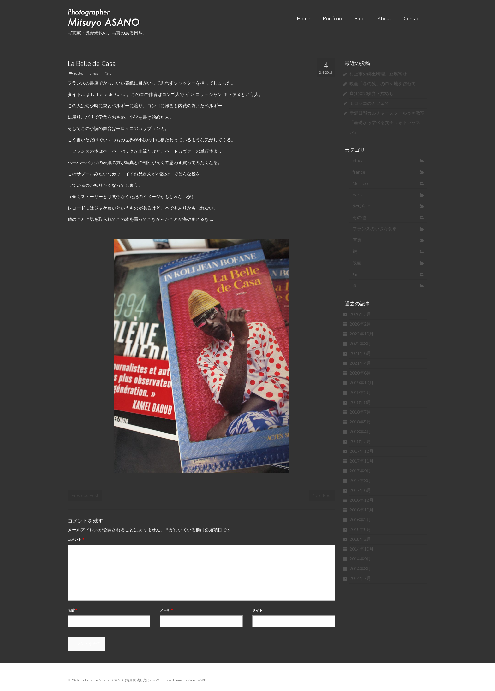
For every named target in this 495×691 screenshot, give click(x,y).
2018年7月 (360, 412)
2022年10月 (361, 334)
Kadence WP (197, 680)
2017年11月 (361, 461)
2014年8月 (360, 569)
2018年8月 (360, 402)
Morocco (361, 183)
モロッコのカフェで (369, 103)
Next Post (322, 496)
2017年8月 (360, 481)
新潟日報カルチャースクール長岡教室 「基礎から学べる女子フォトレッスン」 (387, 122)
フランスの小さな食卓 (375, 229)
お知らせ (361, 206)
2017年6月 (360, 490)
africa (94, 73)
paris (357, 195)
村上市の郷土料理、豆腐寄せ (378, 74)
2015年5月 (360, 530)
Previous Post (84, 496)
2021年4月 (360, 363)
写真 (357, 240)
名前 (72, 610)
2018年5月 (360, 422)
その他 (359, 218)
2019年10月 (361, 383)
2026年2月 (360, 324)
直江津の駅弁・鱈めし (371, 94)
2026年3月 (360, 314)
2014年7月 (360, 579)
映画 (357, 263)
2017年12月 (361, 451)
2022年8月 (360, 344)
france (359, 172)
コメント (76, 539)
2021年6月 (360, 354)
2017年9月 (360, 471)
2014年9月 (360, 559)
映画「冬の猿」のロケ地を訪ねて (382, 84)
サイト (257, 610)
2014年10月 (361, 549)
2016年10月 (361, 510)
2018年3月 (360, 442)
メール (166, 610)
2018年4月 (360, 432)
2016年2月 (360, 520)
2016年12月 (361, 500)
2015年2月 (360, 539)
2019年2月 (360, 393)
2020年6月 (360, 373)
